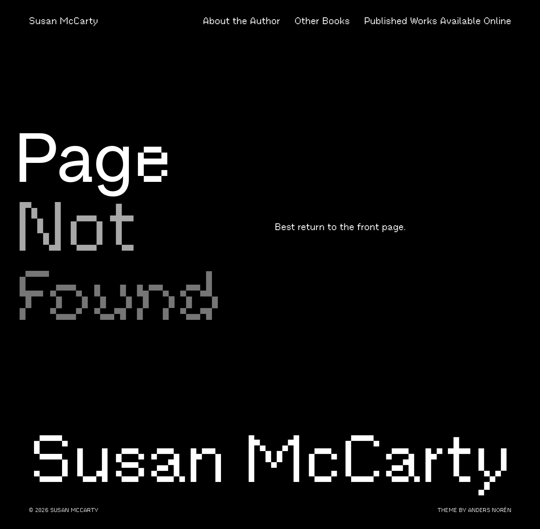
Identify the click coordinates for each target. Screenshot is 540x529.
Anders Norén (489, 510)
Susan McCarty (63, 21)
